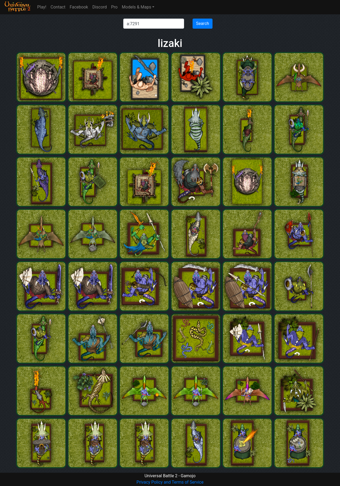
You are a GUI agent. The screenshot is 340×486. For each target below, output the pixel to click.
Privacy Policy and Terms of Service (170, 482)
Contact (57, 7)
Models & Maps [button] (136, 7)
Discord (99, 7)
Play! (41, 7)
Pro (114, 7)
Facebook (79, 7)
